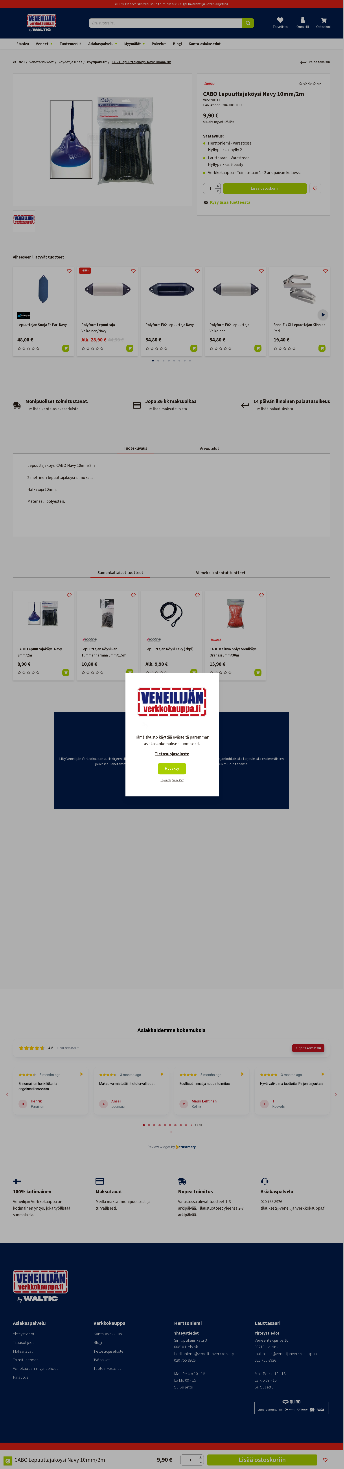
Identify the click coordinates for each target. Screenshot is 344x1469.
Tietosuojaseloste (172, 754)
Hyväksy (172, 768)
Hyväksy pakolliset (172, 780)
